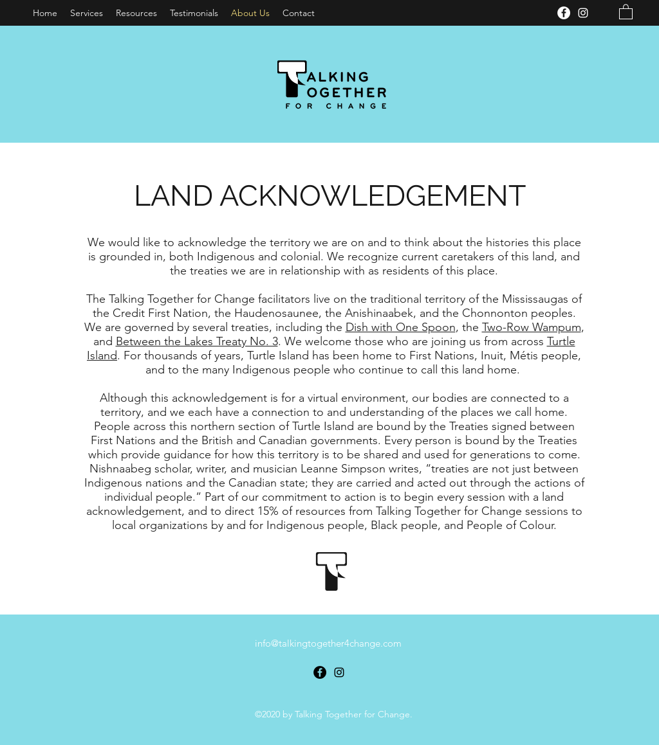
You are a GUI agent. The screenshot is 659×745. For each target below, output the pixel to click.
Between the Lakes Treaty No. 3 (197, 341)
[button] (626, 11)
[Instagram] (583, 12)
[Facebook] (563, 12)
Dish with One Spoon (401, 327)
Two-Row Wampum (531, 327)
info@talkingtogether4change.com (328, 643)
